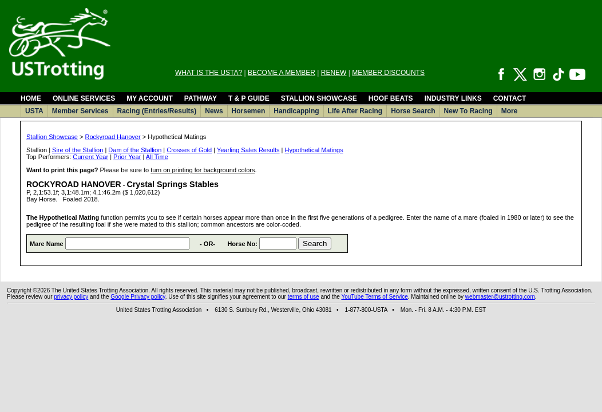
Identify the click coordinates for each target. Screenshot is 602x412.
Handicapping (296, 111)
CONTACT (509, 98)
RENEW (334, 73)
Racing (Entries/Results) (157, 111)
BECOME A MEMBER (281, 73)
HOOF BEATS (391, 98)
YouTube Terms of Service (374, 297)
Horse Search (413, 111)
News (214, 111)
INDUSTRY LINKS (453, 98)
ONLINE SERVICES (84, 98)
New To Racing (468, 111)
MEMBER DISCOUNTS (388, 73)
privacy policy (71, 297)
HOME (31, 98)
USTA (34, 111)
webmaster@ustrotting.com (500, 297)
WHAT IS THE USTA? (208, 73)
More (509, 111)
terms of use (303, 297)
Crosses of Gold (189, 149)
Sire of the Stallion (77, 149)
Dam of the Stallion (134, 149)
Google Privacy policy (137, 297)
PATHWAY (200, 98)
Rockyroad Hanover (112, 136)
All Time (157, 156)
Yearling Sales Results (248, 149)
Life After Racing (355, 111)
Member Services (80, 111)
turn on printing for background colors (202, 170)
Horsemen (249, 111)
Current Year (90, 156)
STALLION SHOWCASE (319, 98)
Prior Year (127, 156)
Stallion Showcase (52, 136)
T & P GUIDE (249, 98)
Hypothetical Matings (314, 149)
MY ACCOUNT (149, 98)
